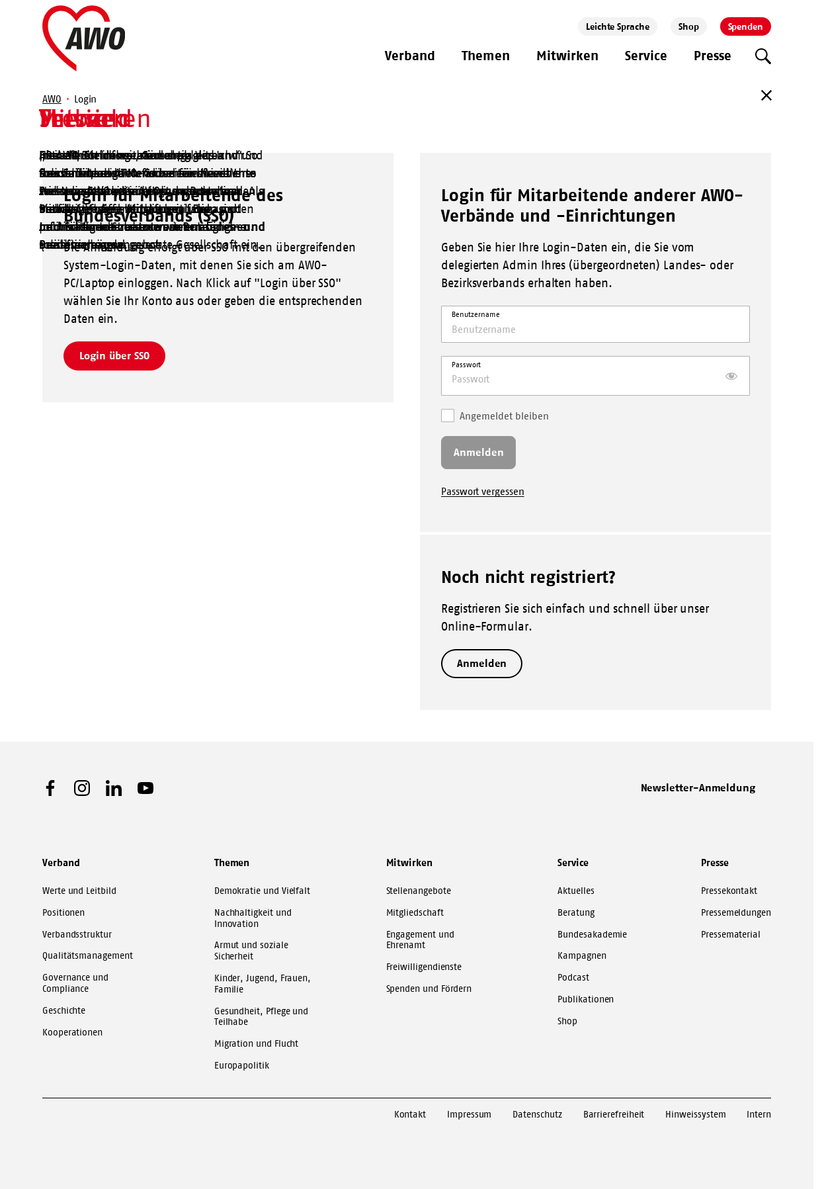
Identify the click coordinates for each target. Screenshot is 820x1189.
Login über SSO (114, 355)
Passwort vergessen (482, 491)
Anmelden (482, 663)
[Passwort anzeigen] (731, 376)
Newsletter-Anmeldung (698, 787)
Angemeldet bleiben (495, 415)
